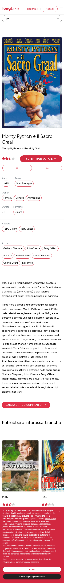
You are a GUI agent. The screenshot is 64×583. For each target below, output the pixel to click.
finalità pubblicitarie (31, 535)
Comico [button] (20, 197)
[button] (41, 158)
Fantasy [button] (7, 197)
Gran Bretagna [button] (24, 183)
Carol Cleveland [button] (41, 255)
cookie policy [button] (50, 519)
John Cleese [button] (33, 248)
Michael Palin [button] (23, 255)
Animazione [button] (34, 197)
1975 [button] (6, 183)
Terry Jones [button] (26, 228)
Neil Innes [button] (27, 262)
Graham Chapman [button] (13, 248)
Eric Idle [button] (7, 255)
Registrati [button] (32, 8)
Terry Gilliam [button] (10, 228)
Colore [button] (18, 212)
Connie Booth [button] (11, 262)
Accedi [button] (50, 8)
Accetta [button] (31, 569)
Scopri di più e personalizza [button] (32, 577)
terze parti (45, 521)
